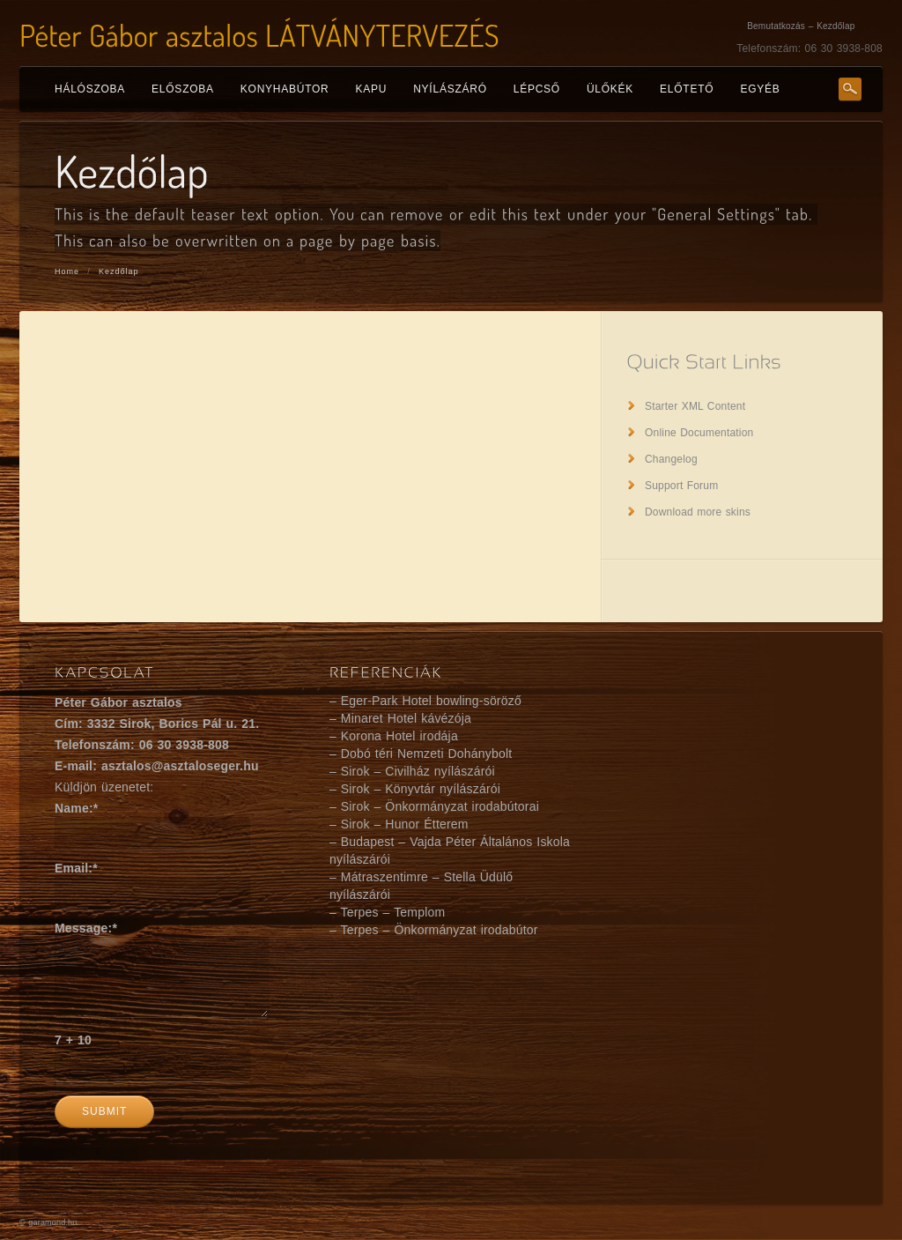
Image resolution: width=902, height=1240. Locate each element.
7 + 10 (73, 1040)
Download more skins (697, 512)
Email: (76, 868)
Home (67, 271)
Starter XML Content (695, 406)
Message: (86, 928)
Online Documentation (699, 433)
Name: (76, 808)
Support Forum (681, 485)
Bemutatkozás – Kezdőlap (800, 26)
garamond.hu (52, 1222)
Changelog (671, 459)
